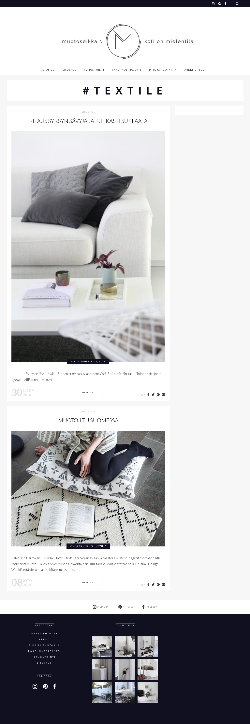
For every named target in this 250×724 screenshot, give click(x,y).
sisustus (88, 112)
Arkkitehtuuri (196, 69)
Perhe (44, 639)
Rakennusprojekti (126, 69)
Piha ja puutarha (163, 69)
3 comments (84, 362)
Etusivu (48, 69)
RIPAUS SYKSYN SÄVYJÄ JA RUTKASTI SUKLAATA (88, 121)
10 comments (84, 546)
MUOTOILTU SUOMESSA (88, 420)
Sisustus (69, 69)
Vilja (102, 362)
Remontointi (94, 69)
